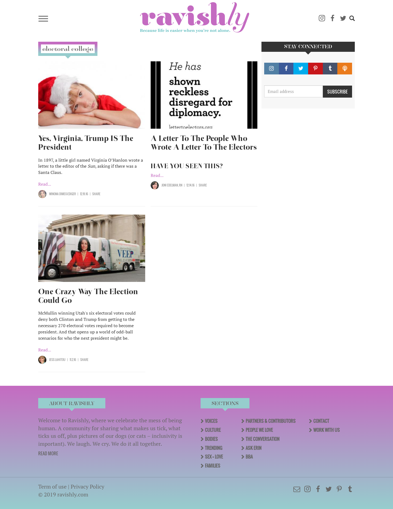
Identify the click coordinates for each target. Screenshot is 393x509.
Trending (213, 448)
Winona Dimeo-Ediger (62, 194)
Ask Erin (253, 448)
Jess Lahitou (57, 359)
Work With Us (326, 430)
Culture (213, 430)
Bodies (211, 439)
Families (212, 465)
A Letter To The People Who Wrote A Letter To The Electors (204, 143)
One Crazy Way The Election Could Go (88, 296)
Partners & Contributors (271, 421)
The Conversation (262, 439)
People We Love (259, 430)
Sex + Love (214, 456)
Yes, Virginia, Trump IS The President (85, 143)
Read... (44, 184)
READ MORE (48, 453)
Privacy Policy (87, 486)
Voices (211, 421)
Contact (321, 421)
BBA (249, 456)
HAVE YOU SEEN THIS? (187, 166)
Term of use (52, 486)
